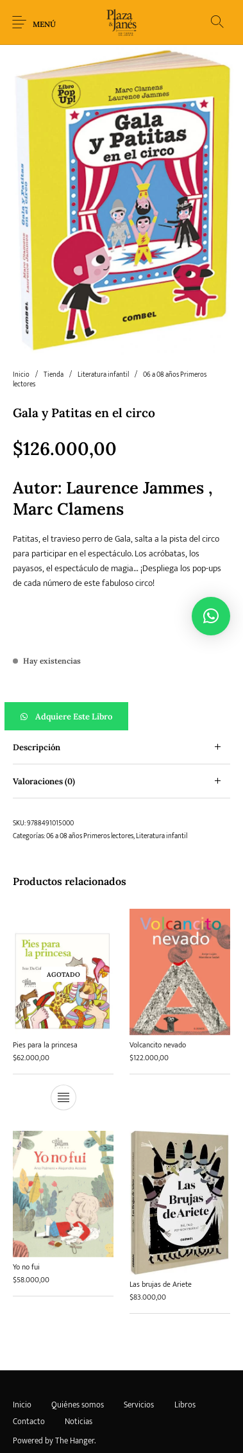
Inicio (21, 375)
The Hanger (74, 1441)
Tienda (53, 375)
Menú (44, 24)
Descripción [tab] (36, 747)
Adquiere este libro (73, 716)
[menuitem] (22, 1405)
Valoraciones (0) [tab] (44, 781)
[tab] (121, 747)
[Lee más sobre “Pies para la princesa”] (63, 1097)
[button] (121, 716)
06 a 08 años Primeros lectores (89, 836)
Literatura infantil (103, 375)
